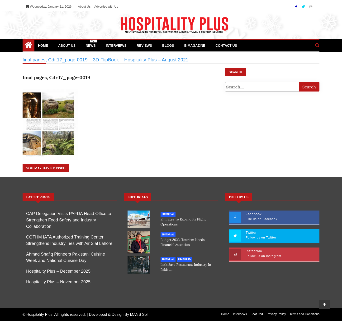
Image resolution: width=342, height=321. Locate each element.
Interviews (116, 45)
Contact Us (226, 45)
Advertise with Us (106, 6)
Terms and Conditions (304, 314)
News (91, 43)
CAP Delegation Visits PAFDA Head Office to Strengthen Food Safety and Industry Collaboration (68, 220)
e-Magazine (194, 45)
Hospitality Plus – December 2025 (58, 271)
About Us (84, 6)
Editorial (168, 214)
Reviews (144, 45)
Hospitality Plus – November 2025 (58, 282)
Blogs (168, 45)
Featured (184, 259)
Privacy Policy (276, 314)
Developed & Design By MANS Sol (118, 314)
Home (43, 45)
